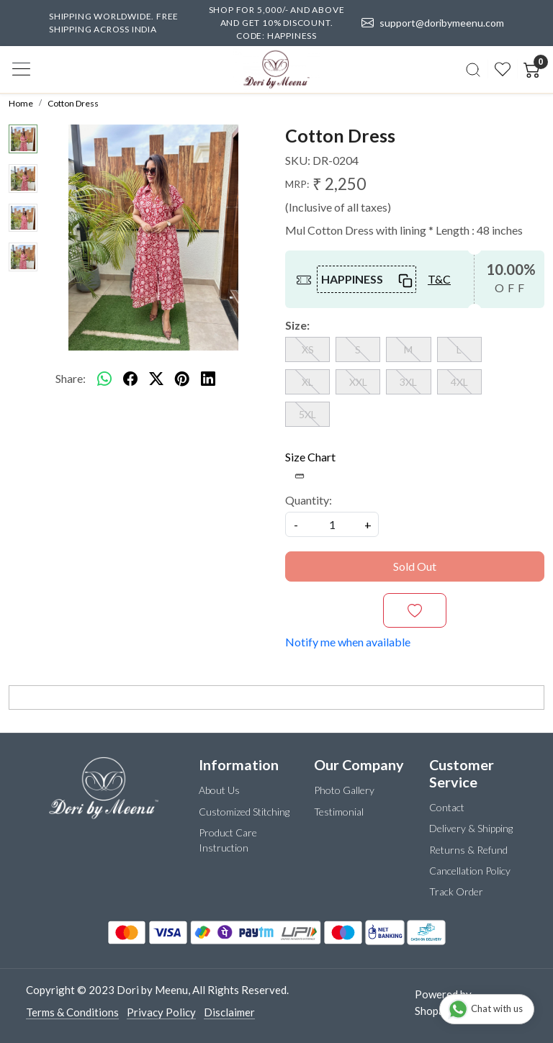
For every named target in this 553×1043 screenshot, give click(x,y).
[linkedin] (208, 378)
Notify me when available (347, 642)
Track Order (456, 891)
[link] (473, 69)
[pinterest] (182, 378)
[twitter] (156, 378)
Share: (70, 378)
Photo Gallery (344, 790)
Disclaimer (229, 1012)
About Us (219, 790)
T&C (439, 279)
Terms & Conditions (72, 1012)
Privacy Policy (161, 1012)
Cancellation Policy (470, 870)
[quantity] (332, 524)
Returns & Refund (468, 850)
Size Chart (310, 465)
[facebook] (130, 378)
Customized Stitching (244, 811)
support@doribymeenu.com (434, 23)
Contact (446, 807)
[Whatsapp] (104, 378)
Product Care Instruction (228, 840)
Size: (297, 325)
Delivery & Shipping (471, 828)
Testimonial (339, 811)
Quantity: (308, 500)
